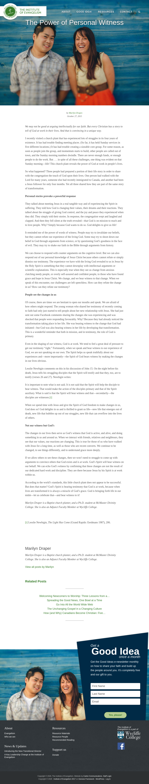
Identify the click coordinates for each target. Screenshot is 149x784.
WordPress (100, 779)
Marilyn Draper (75, 113)
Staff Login (107, 776)
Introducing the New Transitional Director (22, 751)
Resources (58, 728)
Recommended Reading (63, 740)
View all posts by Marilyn (39, 566)
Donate (55, 755)
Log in (108, 779)
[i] (51, 397)
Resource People (60, 737)
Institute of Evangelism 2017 (65, 779)
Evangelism (9, 733)
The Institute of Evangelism (25, 11)
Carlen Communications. (93, 776)
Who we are (9, 737)
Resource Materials (61, 733)
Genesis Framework (86, 779)
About (8, 728)
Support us (59, 749)
